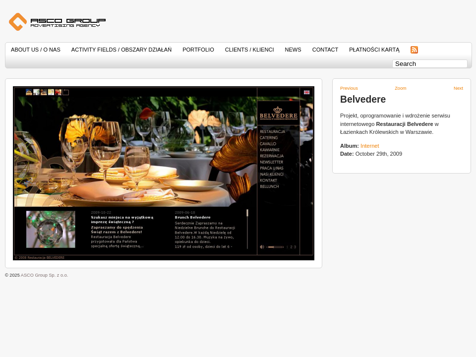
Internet (369, 146)
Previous (349, 88)
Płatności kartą (374, 50)
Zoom (401, 88)
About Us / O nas (35, 50)
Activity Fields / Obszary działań (121, 50)
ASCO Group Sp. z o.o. (44, 275)
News (293, 50)
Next (458, 88)
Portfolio (198, 50)
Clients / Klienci (249, 50)
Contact (325, 50)
